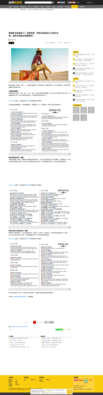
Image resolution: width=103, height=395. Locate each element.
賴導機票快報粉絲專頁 (20, 296)
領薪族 (76, 112)
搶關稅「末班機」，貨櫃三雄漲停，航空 (51, 338)
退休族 (76, 119)
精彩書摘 (10, 385)
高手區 (83, 119)
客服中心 (48, 379)
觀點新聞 (10, 379)
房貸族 (83, 112)
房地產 (10, 382)
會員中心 (41, 379)
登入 (92, 2)
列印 (70, 329)
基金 (16, 382)
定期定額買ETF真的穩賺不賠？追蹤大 (19, 338)
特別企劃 (17, 384)
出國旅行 (26, 326)
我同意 (69, 391)
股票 (16, 381)
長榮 (13, 326)
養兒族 (91, 112)
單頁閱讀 (51, 322)
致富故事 (10, 381)
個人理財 (10, 384)
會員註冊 (89, 2)
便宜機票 (17, 326)
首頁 (12, 6)
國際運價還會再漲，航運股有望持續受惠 (51, 342)
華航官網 (28, 101)
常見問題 (41, 381)
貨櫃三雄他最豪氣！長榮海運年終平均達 (51, 340)
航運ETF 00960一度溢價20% (49, 346)
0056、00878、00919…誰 (16, 340)
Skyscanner (12, 101)
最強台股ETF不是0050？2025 (17, 344)
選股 (25, 379)
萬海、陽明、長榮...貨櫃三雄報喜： (50, 344)
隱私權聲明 (47, 391)
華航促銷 (21, 326)
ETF (16, 379)
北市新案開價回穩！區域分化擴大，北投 (19, 346)
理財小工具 (33, 379)
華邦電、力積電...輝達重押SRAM (18, 342)
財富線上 (13, 39)
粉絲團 (77, 2)
